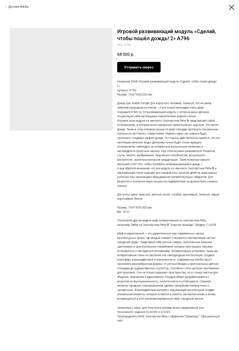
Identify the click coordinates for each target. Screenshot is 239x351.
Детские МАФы (18, 6)
